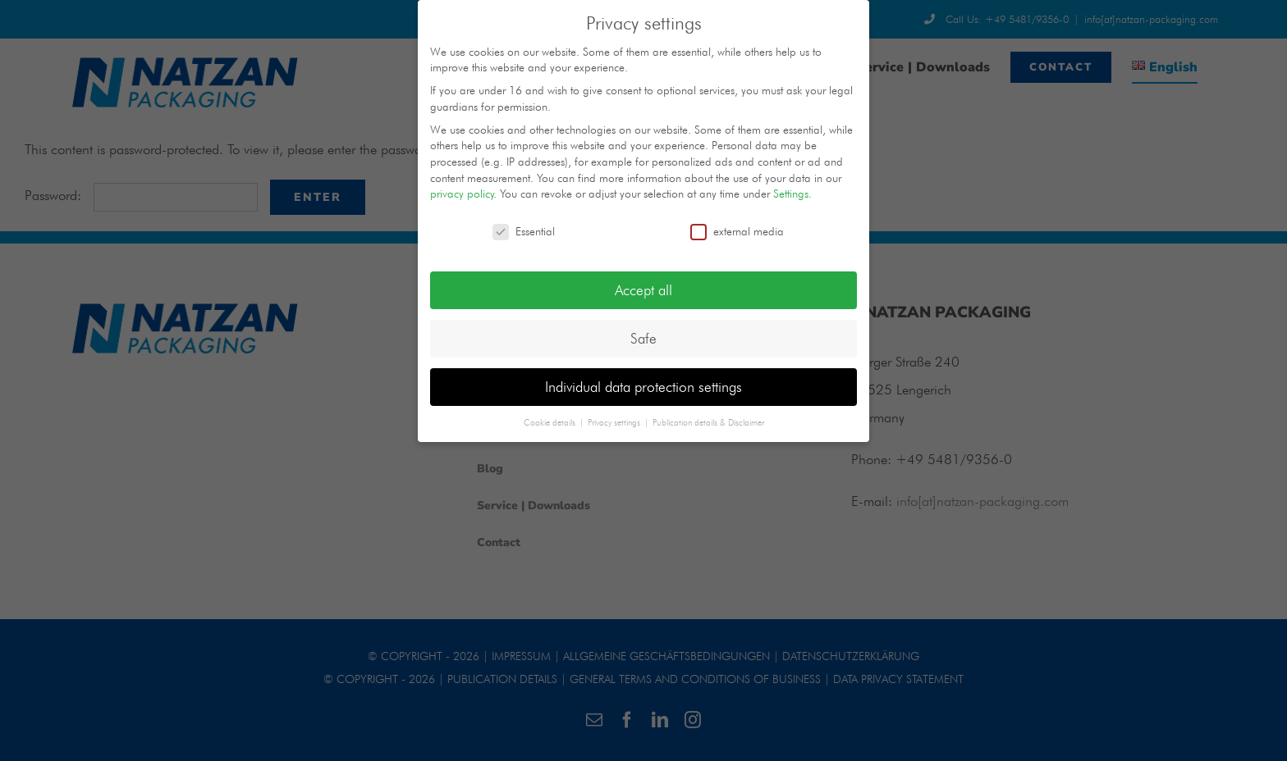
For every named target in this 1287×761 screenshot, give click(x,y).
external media (737, 231)
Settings (790, 193)
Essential (523, 231)
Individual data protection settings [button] (643, 386)
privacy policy (462, 193)
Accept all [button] (643, 289)
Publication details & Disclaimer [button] (708, 422)
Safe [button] (643, 338)
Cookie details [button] (551, 422)
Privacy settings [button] (615, 422)
